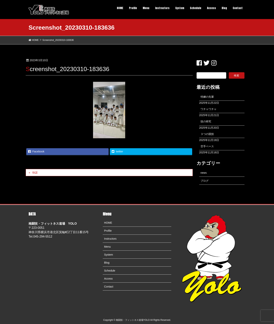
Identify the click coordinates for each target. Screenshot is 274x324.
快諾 (35, 172)
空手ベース (207, 146)
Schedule (109, 270)
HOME (108, 222)
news (204, 172)
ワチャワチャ (209, 109)
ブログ (205, 180)
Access (108, 278)
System (108, 254)
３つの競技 (207, 133)
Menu (107, 246)
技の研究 (206, 121)
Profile (108, 230)
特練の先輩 (207, 96)
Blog (106, 262)
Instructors (110, 238)
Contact (108, 286)
